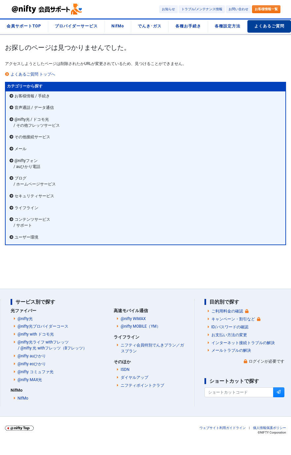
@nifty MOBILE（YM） (141, 326)
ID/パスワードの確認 (229, 327)
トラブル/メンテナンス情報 (201, 9)
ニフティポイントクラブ (142, 385)
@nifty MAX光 (30, 379)
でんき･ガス (150, 26)
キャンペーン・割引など (233, 319)
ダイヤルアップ (134, 377)
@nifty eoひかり (32, 364)
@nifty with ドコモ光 (36, 334)
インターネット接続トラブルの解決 (243, 343)
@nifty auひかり (32, 356)
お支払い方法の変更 (229, 335)
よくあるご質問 (269, 26)
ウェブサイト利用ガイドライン (223, 428)
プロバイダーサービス (76, 26)
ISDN (125, 369)
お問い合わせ (238, 9)
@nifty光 (25, 318)
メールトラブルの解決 (231, 350)
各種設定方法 (227, 26)
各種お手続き (188, 26)
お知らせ (168, 9)
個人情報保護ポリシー (269, 428)
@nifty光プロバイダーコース (43, 326)
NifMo (118, 26)
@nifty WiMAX (133, 318)
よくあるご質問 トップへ (33, 74)
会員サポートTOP (24, 26)
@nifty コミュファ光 (36, 372)
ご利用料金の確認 (227, 311)
